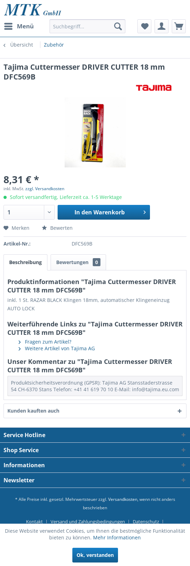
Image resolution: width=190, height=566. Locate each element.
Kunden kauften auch (33, 410)
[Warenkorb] (179, 26)
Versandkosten (122, 499)
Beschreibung (25, 262)
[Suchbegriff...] (87, 26)
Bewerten (57, 228)
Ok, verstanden (95, 555)
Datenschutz (146, 521)
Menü (19, 25)
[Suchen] (118, 26)
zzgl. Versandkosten (44, 189)
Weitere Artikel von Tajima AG (57, 348)
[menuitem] (18, 26)
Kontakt (34, 521)
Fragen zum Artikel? (45, 341)
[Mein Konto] (162, 26)
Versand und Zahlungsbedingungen (88, 521)
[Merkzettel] (144, 26)
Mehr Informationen (117, 537)
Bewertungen (78, 262)
